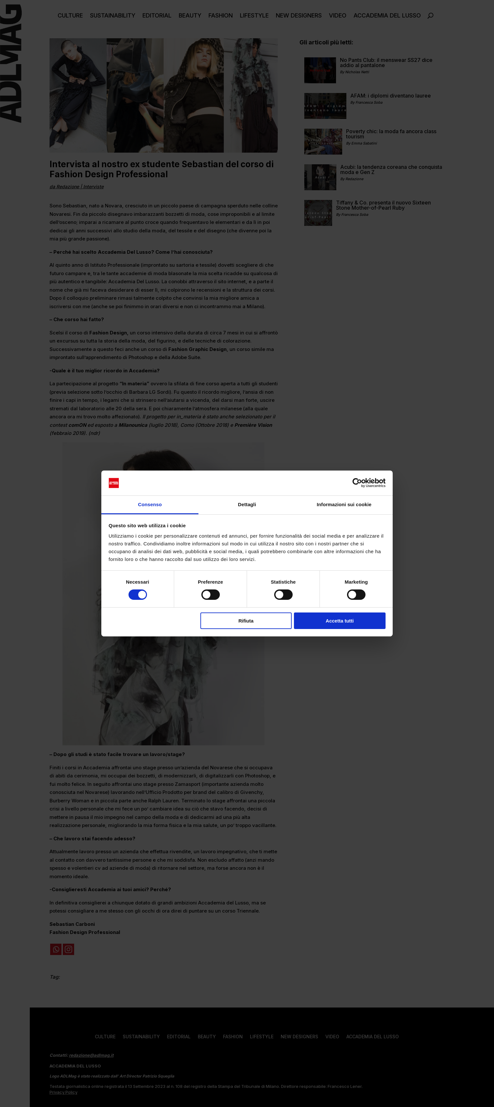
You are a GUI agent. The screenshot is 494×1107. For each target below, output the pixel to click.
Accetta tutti (340, 620)
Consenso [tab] (150, 504)
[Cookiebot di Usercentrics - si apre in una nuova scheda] (357, 483)
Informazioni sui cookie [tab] (344, 504)
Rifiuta (245, 620)
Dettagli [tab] (247, 504)
